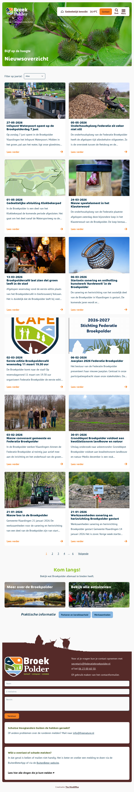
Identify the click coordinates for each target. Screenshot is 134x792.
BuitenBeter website (48, 762)
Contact (106, 11)
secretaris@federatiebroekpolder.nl (90, 663)
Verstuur (12, 716)
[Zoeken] (116, 11)
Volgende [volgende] (83, 553)
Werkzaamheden (102, 614)
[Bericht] (67, 704)
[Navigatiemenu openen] (123, 12)
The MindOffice (72, 787)
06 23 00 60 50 (87, 668)
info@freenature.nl (83, 732)
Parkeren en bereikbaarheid (74, 614)
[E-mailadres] (67, 692)
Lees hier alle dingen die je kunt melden (30, 772)
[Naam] (67, 683)
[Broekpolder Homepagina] (18, 11)
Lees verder (35, 152)
